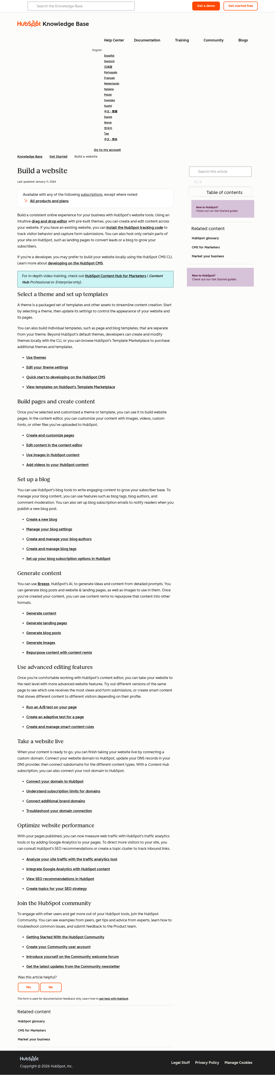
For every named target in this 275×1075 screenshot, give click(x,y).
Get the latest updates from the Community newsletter (73, 966)
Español (109, 55)
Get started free (240, 6)
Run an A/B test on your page (51, 707)
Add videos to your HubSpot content (57, 465)
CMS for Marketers (32, 1030)
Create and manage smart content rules (60, 727)
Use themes (36, 357)
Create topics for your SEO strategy (56, 889)
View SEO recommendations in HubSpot (60, 879)
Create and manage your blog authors (59, 539)
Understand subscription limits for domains (63, 791)
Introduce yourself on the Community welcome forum (72, 957)
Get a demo (206, 6)
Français (109, 78)
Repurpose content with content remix (59, 652)
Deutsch (109, 61)
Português (110, 72)
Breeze (43, 584)
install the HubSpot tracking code (134, 227)
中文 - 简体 (110, 139)
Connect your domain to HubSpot (54, 781)
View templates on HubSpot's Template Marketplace (70, 387)
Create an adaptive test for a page (55, 717)
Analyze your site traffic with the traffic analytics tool (71, 859)
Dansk (108, 117)
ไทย (106, 133)
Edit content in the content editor (54, 445)
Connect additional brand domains (55, 801)
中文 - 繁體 (110, 111)
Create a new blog (41, 519)
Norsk (108, 122)
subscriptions (91, 194)
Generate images (40, 643)
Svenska (109, 100)
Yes (28, 987)
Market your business (34, 1039)
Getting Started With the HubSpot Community (65, 937)
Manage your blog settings (49, 529)
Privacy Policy (207, 1063)
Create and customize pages (50, 435)
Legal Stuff (180, 1063)
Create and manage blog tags (51, 549)
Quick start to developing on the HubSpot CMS (65, 377)
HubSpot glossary (31, 1021)
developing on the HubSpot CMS (75, 263)
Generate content (41, 613)
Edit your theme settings (47, 367)
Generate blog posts (43, 633)
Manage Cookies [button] (238, 1063)
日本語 (108, 66)
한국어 (108, 128)
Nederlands (111, 83)
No (51, 987)
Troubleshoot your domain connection (59, 811)
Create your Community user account (58, 947)
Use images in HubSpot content (52, 455)
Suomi (108, 105)
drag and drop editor (49, 221)
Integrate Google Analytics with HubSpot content (68, 869)
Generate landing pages (46, 623)
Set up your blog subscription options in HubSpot (68, 559)
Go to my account (107, 150)
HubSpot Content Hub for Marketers (115, 276)
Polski (108, 94)
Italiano (109, 89)
